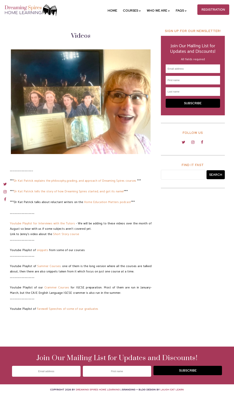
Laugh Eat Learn (172, 389)
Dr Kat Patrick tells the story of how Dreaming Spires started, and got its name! (69, 191)
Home (112, 11)
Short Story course (66, 234)
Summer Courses (49, 266)
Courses (132, 11)
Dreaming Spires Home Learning (98, 389)
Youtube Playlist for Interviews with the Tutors (42, 223)
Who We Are (158, 11)
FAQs (181, 11)
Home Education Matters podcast (107, 202)
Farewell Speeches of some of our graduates (67, 309)
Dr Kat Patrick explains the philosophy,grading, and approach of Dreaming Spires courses (75, 180)
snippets (42, 250)
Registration (213, 10)
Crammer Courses (56, 287)
